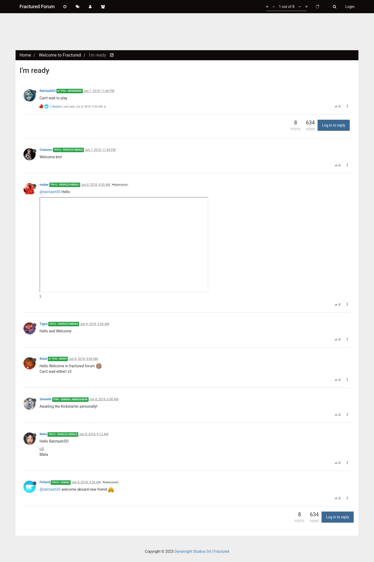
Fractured (221, 551)
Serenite (45, 399)
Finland (45, 482)
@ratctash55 (50, 192)
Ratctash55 (48, 91)
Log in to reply (333, 125)
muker (44, 185)
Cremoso (46, 150)
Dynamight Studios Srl (193, 551)
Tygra (43, 324)
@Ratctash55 (120, 185)
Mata (43, 434)
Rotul (43, 359)
